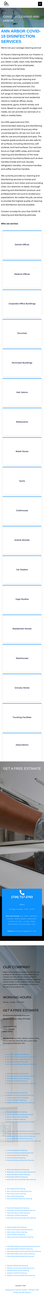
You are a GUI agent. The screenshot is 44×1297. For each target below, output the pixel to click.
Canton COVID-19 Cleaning (16, 1100)
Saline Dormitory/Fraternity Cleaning (20, 1237)
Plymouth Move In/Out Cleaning (18, 1213)
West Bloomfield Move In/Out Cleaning (21, 1254)
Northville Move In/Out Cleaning (18, 1174)
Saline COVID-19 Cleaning (16, 1234)
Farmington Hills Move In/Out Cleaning (21, 1136)
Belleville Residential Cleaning (18, 1073)
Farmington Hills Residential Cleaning (20, 1131)
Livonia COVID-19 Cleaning (16, 1158)
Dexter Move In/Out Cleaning (17, 1117)
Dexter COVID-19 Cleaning (16, 1119)
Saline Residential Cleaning (16, 1227)
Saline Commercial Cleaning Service (20, 1229)
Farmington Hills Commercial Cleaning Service (23, 1133)
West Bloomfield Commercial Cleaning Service (23, 1246)
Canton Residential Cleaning (17, 1093)
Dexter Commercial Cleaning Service (20, 1114)
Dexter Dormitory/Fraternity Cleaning (20, 1122)
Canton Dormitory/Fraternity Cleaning (20, 1102)
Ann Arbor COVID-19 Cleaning (17, 1062)
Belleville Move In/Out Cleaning (18, 1078)
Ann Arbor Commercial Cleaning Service (21, 1057)
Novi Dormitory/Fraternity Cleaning (19, 1198)
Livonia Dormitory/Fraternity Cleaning (20, 1160)
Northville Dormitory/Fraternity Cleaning (21, 1179)
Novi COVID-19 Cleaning (15, 1196)
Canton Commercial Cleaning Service (20, 1095)
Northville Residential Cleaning (18, 1169)
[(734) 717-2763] (22, 892)
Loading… (22, 828)
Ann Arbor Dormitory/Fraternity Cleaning (21, 1064)
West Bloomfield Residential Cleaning (20, 1256)
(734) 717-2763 (22, 897)
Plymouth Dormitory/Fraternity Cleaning (21, 1218)
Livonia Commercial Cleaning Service (20, 1153)
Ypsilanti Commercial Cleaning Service (20, 1268)
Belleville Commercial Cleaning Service (21, 1076)
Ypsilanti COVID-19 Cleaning (17, 1273)
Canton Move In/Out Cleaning (17, 1098)
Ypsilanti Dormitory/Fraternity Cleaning (21, 1275)
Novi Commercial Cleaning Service (19, 1191)
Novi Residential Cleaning (16, 1188)
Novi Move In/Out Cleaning (16, 1193)
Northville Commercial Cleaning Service (21, 1172)
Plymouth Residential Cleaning (18, 1208)
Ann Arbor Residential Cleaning (18, 1054)
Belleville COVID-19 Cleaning (17, 1081)
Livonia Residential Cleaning (17, 1150)
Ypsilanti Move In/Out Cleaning (18, 1270)
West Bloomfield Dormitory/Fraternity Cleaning (24, 1251)
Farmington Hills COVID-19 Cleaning (20, 1138)
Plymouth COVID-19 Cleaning (17, 1215)
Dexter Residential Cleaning (17, 1112)
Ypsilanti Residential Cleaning (17, 1265)
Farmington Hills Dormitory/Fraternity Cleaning (24, 1141)
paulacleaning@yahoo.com (24, 931)
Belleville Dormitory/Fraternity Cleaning (21, 1083)
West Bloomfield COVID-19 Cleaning (20, 1249)
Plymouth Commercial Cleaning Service (21, 1210)
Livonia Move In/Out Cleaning (17, 1155)
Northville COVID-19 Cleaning (17, 1177)
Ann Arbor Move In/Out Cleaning (18, 1059)
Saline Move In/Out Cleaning (17, 1232)
